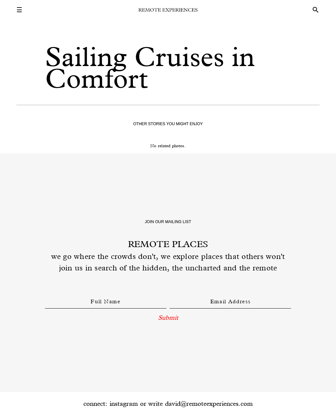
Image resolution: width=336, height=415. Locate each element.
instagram (124, 403)
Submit (168, 317)
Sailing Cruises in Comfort (150, 67)
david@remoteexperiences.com (209, 403)
